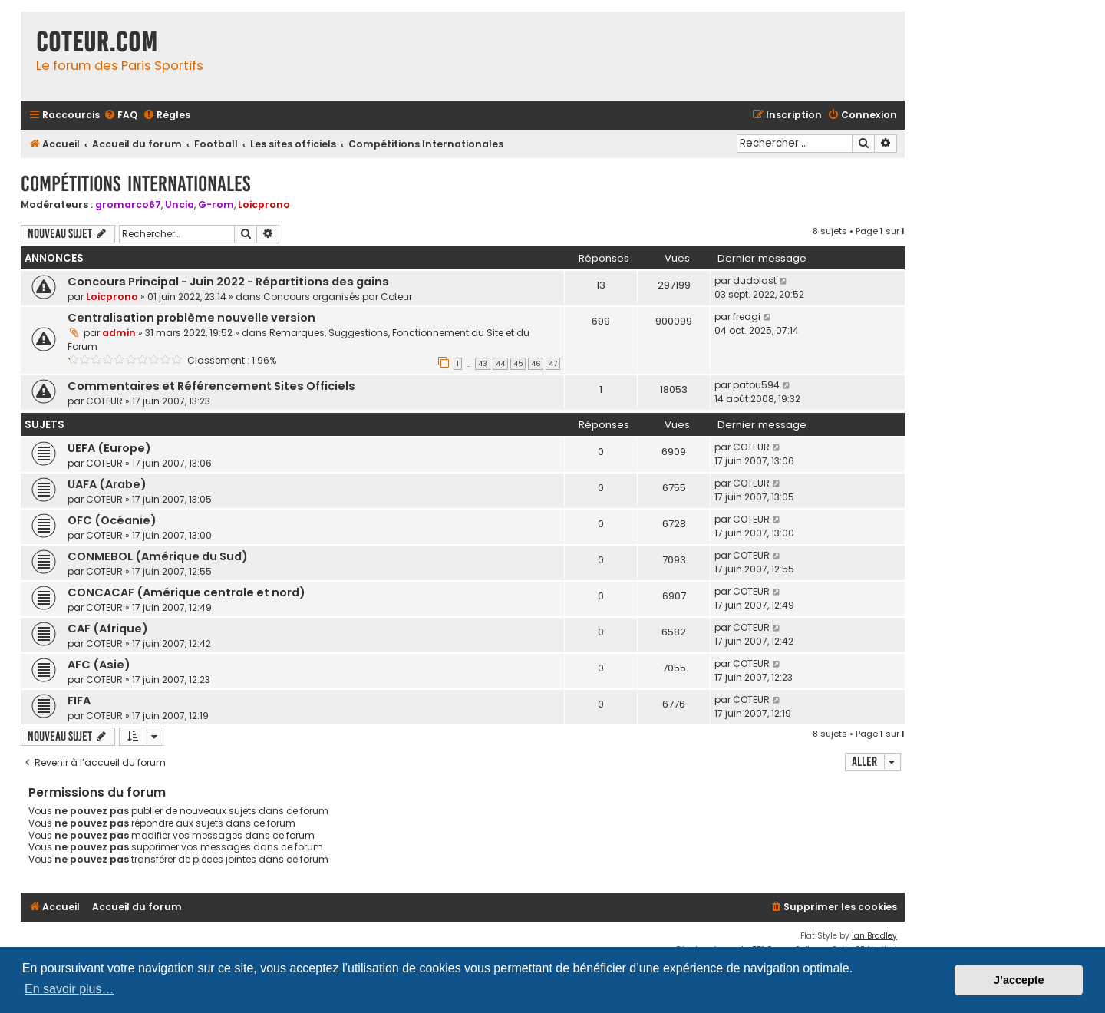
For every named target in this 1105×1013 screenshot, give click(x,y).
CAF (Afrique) (108, 628)
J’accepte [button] (1019, 980)
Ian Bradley (874, 936)
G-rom (216, 204)
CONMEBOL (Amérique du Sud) (158, 556)
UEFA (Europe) (109, 448)
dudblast (755, 280)
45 (518, 363)
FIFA (79, 700)
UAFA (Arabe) (107, 484)
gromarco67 (128, 204)
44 (500, 363)
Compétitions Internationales (135, 184)
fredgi (746, 316)
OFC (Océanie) (112, 520)
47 (553, 363)
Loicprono (264, 204)
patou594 (756, 384)
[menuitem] (120, 115)
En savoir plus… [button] (69, 988)
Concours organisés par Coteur (337, 296)
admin (119, 332)
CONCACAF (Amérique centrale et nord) (186, 592)
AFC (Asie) (99, 664)
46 (535, 363)
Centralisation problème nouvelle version (191, 317)
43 (482, 363)
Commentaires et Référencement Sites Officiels (211, 386)
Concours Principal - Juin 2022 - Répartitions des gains (228, 281)
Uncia (179, 204)
